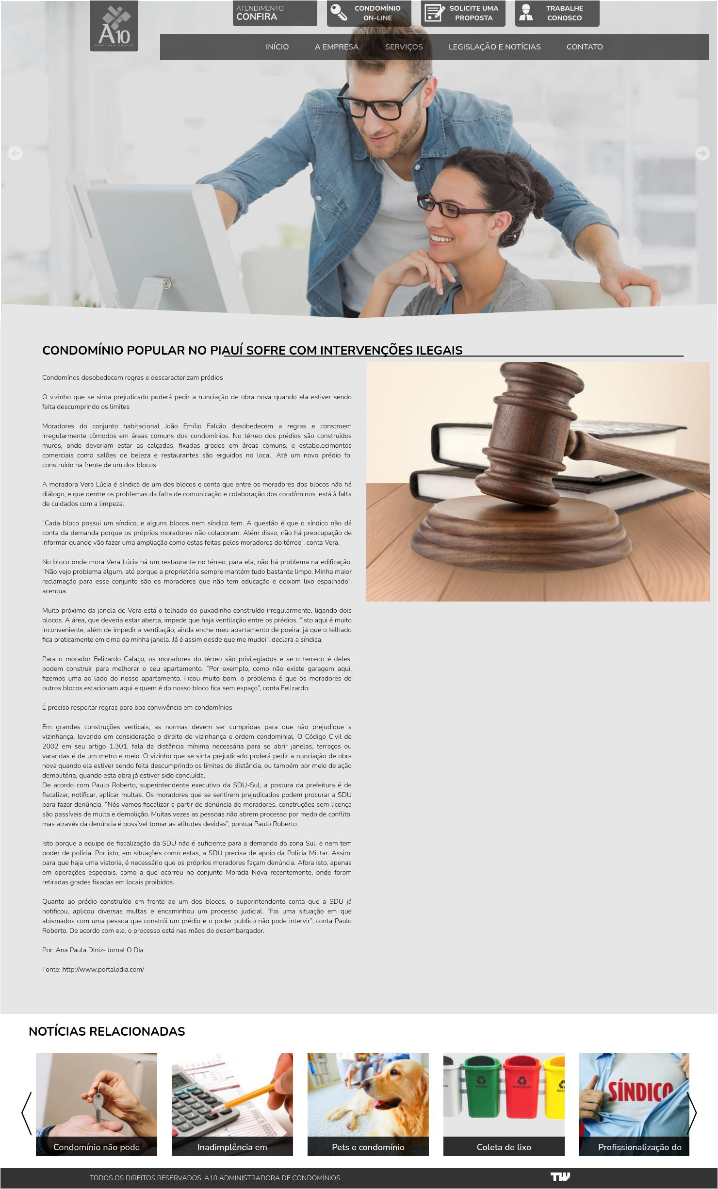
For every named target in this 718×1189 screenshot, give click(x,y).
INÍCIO (291, 53)
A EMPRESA (351, 53)
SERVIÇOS (418, 53)
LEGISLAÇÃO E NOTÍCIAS (509, 53)
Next (702, 153)
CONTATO (599, 53)
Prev (15, 153)
